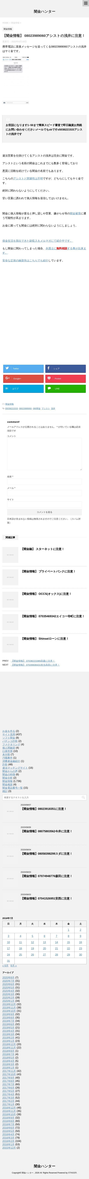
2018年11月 (9, 1047)
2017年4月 (8, 1094)
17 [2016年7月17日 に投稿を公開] (8, 948)
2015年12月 (9, 1147)
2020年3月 (8, 994)
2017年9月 (8, 1077)
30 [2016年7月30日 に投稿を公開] (80, 954)
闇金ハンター (44, 12)
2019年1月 (8, 1041)
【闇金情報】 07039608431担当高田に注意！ (35, 664)
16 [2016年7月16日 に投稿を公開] (80, 942)
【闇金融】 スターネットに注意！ (42, 549)
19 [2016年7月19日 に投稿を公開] (32, 948)
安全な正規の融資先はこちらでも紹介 (25, 260)
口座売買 (7, 751)
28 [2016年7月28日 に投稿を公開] (56, 954)
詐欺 (4, 764)
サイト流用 (8, 734)
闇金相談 (7, 784)
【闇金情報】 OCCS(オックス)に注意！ (46, 593)
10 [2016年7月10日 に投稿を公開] (8, 942)
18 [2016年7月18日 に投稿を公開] (20, 948)
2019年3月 (8, 1034)
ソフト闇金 (8, 737)
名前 (10, 476)
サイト (10, 499)
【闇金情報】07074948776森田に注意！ (46, 876)
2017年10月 (9, 1074)
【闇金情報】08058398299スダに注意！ (46, 853)
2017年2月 (8, 1101)
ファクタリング (11, 744)
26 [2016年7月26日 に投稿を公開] (32, 954)
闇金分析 (7, 777)
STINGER (72, 1173)
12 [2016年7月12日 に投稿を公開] (32, 942)
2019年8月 (8, 1017)
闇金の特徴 (8, 774)
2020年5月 (8, 987)
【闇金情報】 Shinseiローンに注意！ (45, 638)
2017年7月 (8, 1084)
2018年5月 (8, 1057)
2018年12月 (9, 1044)
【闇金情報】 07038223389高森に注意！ (33, 661)
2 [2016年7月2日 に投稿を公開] (80, 930)
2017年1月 (8, 1104)
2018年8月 (8, 1051)
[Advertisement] (26, 286)
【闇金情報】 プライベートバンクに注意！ (48, 571)
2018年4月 (8, 1061)
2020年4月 (8, 991)
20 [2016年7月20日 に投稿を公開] (44, 948)
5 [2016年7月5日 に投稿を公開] (32, 936)
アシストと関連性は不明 (28, 178)
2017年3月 (8, 1097)
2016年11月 (9, 1111)
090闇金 (37, 408)
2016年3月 (8, 1137)
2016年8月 (8, 1121)
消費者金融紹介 (11, 761)
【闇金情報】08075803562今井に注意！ (46, 831)
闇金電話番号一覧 (12, 787)
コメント (11, 436)
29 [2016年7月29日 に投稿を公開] (68, 954)
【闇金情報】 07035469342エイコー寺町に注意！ (53, 616)
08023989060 (25, 408)
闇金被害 (75, 213)
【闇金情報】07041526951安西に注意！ (46, 898)
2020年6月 (8, 984)
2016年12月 (9, 1107)
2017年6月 (8, 1087)
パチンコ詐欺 (10, 741)
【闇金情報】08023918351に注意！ (44, 808)
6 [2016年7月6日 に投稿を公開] (44, 936)
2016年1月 (8, 1144)
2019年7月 (8, 1021)
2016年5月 (8, 1131)
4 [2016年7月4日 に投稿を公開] (20, 936)
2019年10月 (9, 1011)
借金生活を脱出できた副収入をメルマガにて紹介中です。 (37, 240)
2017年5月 (8, 1091)
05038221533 (11, 408)
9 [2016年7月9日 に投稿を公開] (80, 936)
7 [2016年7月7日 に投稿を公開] (56, 936)
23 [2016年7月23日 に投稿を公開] (80, 948)
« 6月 (5, 965)
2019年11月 (9, 1007)
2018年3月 (8, 1064)
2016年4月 (8, 1134)
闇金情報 (9, 404)
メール (11, 488)
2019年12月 (9, 1004)
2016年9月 (8, 1117)
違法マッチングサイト (15, 767)
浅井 (53, 408)
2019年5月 (8, 1027)
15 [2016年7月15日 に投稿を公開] (68, 942)
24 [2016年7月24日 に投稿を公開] (8, 954)
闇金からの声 (10, 771)
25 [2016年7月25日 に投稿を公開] (20, 954)
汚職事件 (7, 757)
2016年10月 (9, 1114)
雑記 (4, 791)
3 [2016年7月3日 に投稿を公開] (8, 936)
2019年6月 (8, 1024)
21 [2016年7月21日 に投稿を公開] (56, 948)
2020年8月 (8, 977)
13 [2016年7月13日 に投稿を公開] (44, 942)
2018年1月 (8, 1067)
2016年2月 (8, 1141)
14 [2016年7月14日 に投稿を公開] (56, 942)
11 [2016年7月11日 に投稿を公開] (20, 942)
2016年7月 (8, 1124)
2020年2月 (8, 997)
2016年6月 (8, 1127)
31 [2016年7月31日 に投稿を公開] (8, 961)
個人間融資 (8, 747)
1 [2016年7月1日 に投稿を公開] (68, 930)
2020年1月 (8, 1001)
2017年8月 (8, 1081)
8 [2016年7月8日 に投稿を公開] (68, 936)
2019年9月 (8, 1014)
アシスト (46, 408)
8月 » (14, 965)
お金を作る (8, 731)
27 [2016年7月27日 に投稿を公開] (44, 954)
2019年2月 (8, 1037)
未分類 (6, 754)
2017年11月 (9, 1071)
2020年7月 (8, 981)
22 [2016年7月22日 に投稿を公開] (68, 948)
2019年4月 (8, 1031)
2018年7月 (8, 1054)
